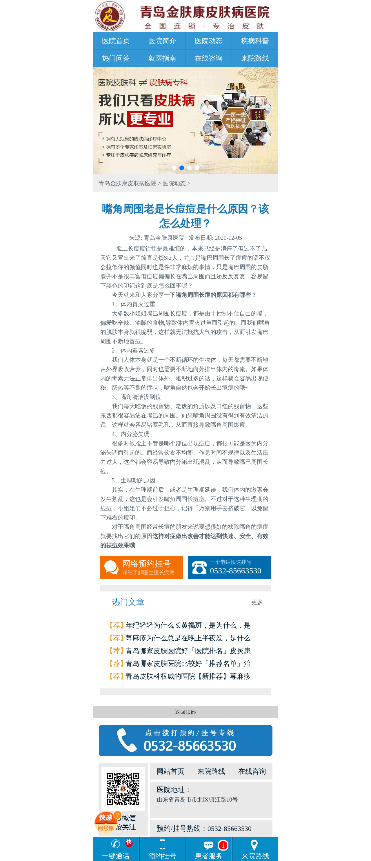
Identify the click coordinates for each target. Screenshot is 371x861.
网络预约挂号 (152, 567)
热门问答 (116, 58)
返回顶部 (185, 712)
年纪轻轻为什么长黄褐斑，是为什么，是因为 (188, 627)
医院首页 (116, 41)
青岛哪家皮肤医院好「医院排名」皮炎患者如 (188, 652)
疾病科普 (255, 41)
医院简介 (162, 41)
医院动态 (209, 41)
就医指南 (162, 58)
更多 (257, 602)
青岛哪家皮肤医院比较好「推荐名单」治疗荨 (188, 665)
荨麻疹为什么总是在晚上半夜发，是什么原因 (188, 639)
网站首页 (170, 771)
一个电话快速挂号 (240, 567)
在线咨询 (209, 58)
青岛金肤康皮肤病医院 (128, 183)
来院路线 (255, 58)
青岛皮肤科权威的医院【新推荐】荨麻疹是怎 (188, 678)
